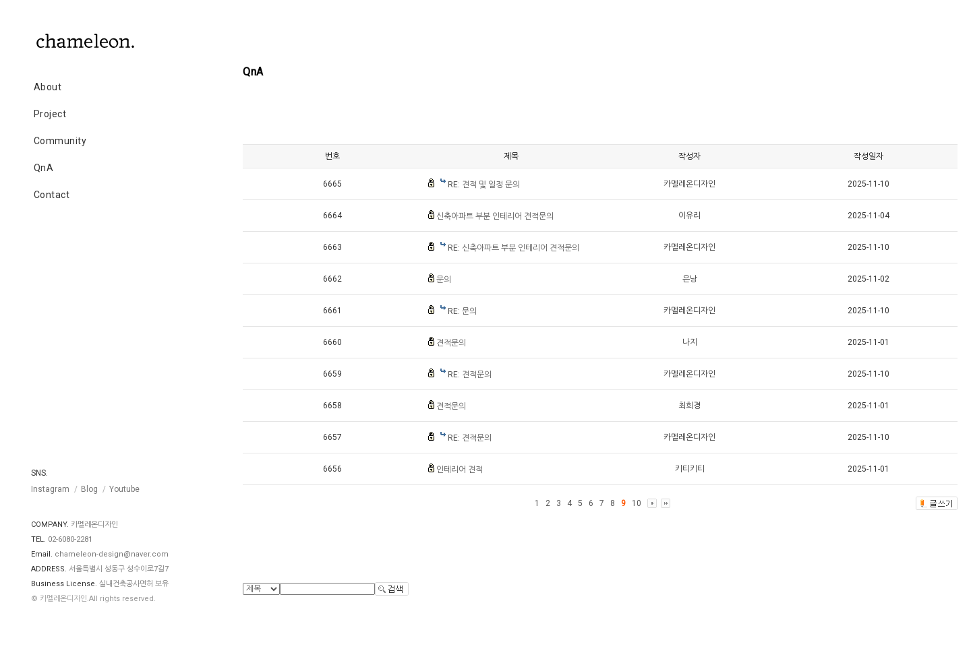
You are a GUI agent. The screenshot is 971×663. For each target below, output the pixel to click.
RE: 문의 (462, 311)
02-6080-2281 (70, 539)
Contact (52, 194)
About (48, 87)
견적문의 (451, 343)
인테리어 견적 (459, 469)
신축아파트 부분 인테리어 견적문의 (495, 216)
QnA (44, 167)
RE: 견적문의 (470, 374)
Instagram (50, 489)
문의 (443, 279)
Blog (89, 489)
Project (50, 113)
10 (636, 503)
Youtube (124, 489)
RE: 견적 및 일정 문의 (484, 184)
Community (60, 140)
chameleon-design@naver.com (112, 554)
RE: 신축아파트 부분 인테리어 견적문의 (513, 248)
